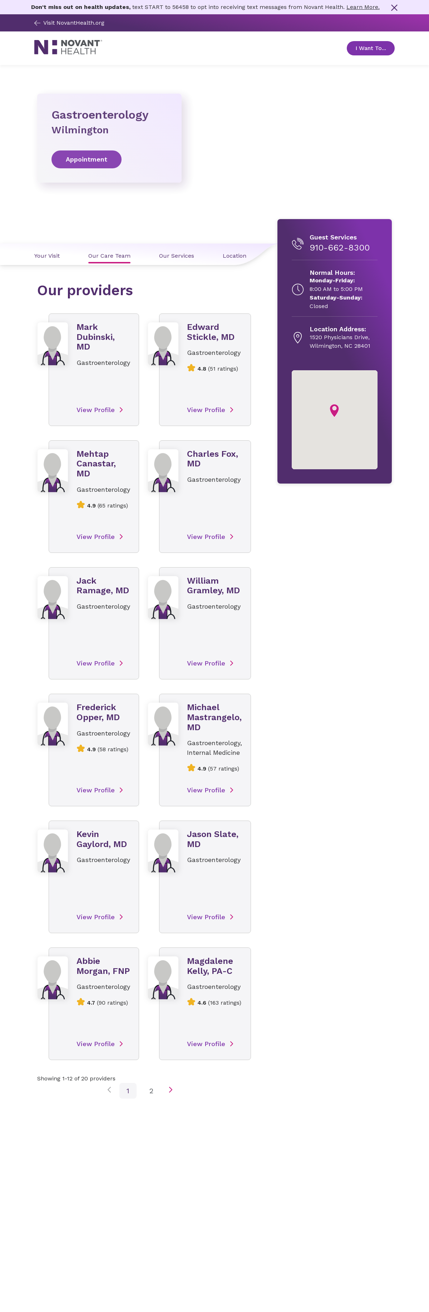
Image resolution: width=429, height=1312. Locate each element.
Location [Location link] (234, 255)
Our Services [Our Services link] (176, 255)
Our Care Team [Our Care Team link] (109, 255)
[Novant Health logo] (68, 52)
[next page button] (170, 1091)
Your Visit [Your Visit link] (47, 255)
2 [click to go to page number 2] (151, 1090)
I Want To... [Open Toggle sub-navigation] (375, 48)
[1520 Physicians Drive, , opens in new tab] (340, 337)
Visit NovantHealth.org (69, 22)
